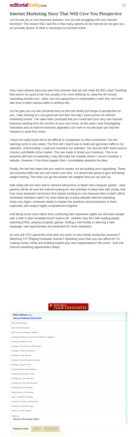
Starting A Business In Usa (21, 341)
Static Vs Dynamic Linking (22, 397)
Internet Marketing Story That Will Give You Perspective (66, 13)
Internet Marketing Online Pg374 (27, 318)
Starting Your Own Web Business (24, 383)
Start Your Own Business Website (24, 332)
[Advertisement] (37, 57)
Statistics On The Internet (21, 410)
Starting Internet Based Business (24, 369)
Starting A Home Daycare (21, 355)
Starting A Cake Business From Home (26, 346)
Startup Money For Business (22, 392)
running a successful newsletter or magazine (37, 337)
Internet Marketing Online (26, 419)
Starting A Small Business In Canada (25, 360)
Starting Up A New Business (22, 378)
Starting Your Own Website (22, 387)
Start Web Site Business (20, 328)
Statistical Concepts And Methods (24, 401)
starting (14, 337)
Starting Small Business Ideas (23, 374)
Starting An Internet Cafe (21, 364)
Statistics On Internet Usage (22, 406)
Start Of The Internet (19, 323)
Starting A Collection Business (23, 351)
